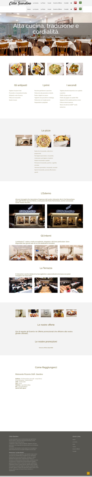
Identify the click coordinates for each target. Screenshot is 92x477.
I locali (49, 9)
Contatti (66, 9)
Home (29, 9)
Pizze (74, 444)
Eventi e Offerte (57, 9)
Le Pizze (43, 9)
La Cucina (35, 9)
